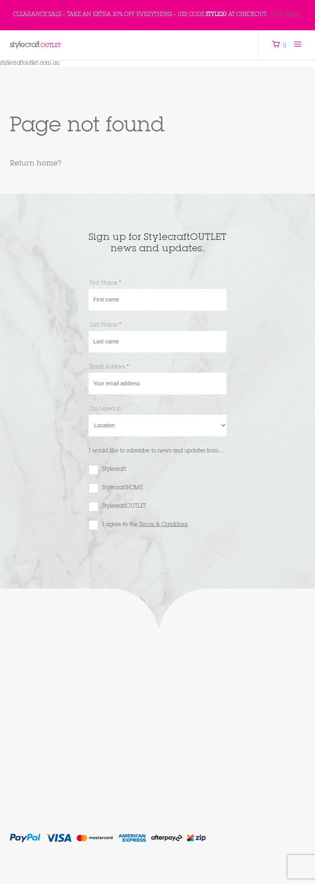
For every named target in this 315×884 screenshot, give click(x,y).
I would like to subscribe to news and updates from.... (157, 451)
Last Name (105, 325)
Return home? (36, 163)
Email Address (109, 367)
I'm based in (105, 409)
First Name (105, 283)
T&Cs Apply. (286, 15)
